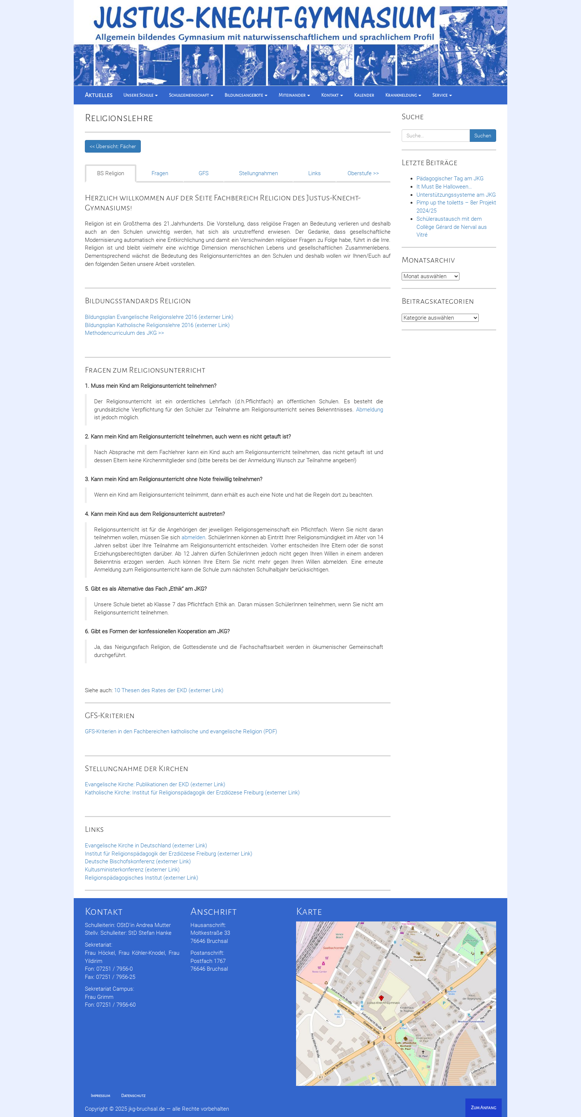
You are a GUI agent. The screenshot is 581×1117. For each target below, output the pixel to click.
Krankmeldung (403, 95)
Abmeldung (369, 409)
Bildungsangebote (246, 95)
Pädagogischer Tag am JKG (450, 178)
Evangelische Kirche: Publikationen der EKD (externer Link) (155, 784)
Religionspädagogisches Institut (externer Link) (141, 877)
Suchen (482, 136)
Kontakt (332, 95)
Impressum (100, 1095)
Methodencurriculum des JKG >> (124, 333)
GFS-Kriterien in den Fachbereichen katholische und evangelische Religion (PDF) (181, 731)
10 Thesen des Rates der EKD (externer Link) (168, 690)
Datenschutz (133, 1095)
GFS (204, 173)
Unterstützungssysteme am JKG (456, 194)
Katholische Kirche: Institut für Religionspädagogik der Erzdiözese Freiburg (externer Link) (192, 792)
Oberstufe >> (363, 173)
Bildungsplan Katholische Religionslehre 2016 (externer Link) (157, 325)
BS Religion (110, 173)
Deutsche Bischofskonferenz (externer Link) (138, 861)
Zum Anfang (483, 1107)
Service (442, 95)
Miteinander (294, 95)
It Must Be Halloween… (444, 186)
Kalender (364, 95)
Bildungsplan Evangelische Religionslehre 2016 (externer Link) (159, 317)
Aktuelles (98, 95)
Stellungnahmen (258, 173)
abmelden (193, 537)
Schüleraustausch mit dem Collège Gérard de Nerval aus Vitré (451, 227)
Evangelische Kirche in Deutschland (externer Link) (146, 845)
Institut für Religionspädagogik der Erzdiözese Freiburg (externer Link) (168, 853)
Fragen (160, 173)
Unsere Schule (140, 95)
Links (314, 173)
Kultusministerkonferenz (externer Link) (132, 869)
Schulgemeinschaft (191, 95)
